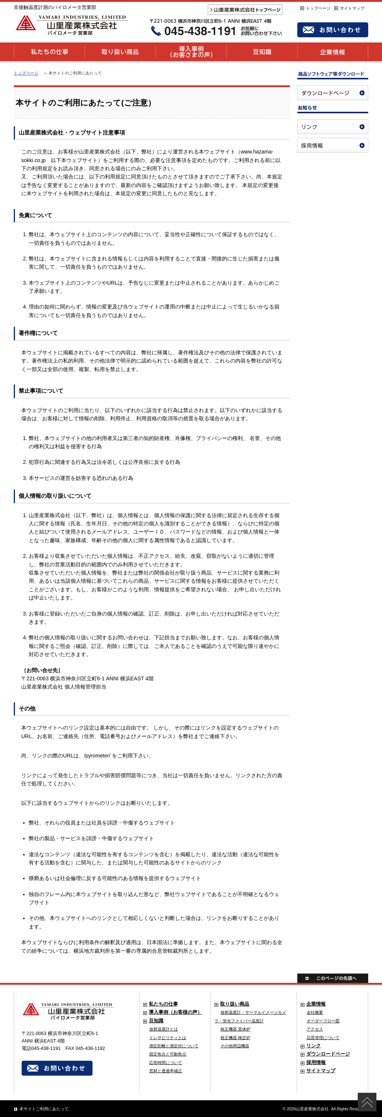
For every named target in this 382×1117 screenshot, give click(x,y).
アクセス (315, 1029)
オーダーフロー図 (323, 1021)
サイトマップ (352, 8)
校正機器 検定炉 (235, 1037)
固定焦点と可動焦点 (167, 1054)
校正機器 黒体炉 (235, 1029)
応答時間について (165, 1062)
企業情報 (316, 1004)
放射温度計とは (163, 1029)
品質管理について (323, 1037)
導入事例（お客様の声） (175, 1012)
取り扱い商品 (234, 1004)
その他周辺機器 (234, 1046)
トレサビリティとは (167, 1037)
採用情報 (316, 1062)
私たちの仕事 (163, 1004)
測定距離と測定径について (173, 1046)
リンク (313, 1045)
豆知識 (156, 1020)
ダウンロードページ (328, 1054)
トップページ (318, 8)
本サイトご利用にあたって (44, 1109)
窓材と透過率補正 (165, 1071)
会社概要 (315, 1012)
